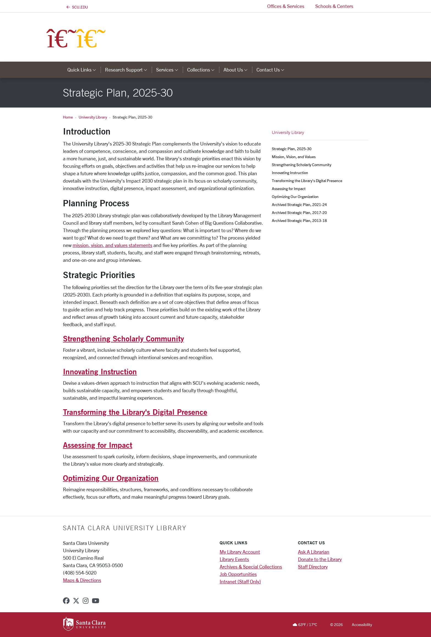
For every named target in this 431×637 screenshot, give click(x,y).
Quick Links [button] (84, 69)
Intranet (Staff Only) (240, 581)
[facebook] (66, 601)
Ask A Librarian (313, 551)
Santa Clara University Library (124, 528)
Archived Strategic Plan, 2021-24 (299, 204)
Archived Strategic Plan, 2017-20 (299, 212)
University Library (93, 117)
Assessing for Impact (97, 444)
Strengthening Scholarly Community (123, 338)
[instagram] (86, 601)
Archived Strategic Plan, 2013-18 (299, 220)
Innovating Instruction (100, 371)
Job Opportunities (238, 574)
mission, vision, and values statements (112, 245)
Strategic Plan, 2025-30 (291, 148)
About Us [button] (237, 69)
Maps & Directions (82, 580)
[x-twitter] (76, 601)
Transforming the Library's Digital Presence (135, 411)
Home (68, 117)
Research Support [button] (128, 69)
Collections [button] (203, 69)
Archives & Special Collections (251, 566)
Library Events (234, 559)
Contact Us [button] (272, 69)
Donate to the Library (320, 559)
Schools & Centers (334, 6)
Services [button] (169, 69)
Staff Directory (313, 566)
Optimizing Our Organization (111, 477)
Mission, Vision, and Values (294, 156)
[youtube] (95, 601)
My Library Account (240, 551)
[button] (363, 6)
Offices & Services (285, 6)
